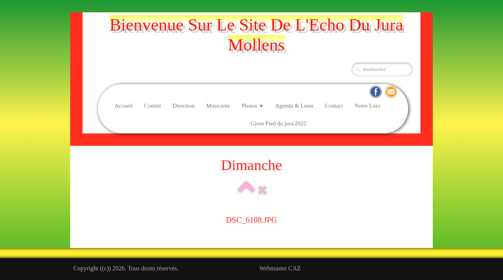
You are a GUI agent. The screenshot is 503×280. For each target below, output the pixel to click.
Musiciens (218, 106)
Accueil (124, 106)
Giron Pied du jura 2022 (278, 123)
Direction (184, 106)
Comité (152, 106)
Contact (334, 106)
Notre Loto (367, 106)
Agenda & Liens (294, 106)
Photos (252, 106)
